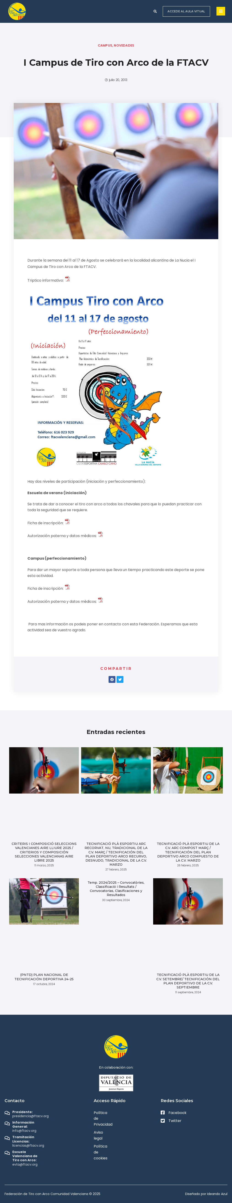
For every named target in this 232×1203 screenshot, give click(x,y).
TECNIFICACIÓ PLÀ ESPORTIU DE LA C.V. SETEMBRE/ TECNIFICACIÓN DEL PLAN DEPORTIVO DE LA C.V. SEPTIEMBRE (188, 981)
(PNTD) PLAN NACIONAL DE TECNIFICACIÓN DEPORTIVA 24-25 (44, 977)
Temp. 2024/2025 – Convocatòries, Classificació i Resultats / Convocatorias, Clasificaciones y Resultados (116, 889)
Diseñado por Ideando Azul (206, 1194)
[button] (155, 11)
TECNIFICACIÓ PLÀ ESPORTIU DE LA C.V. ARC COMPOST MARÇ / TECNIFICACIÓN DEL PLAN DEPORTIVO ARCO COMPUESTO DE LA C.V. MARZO (188, 852)
